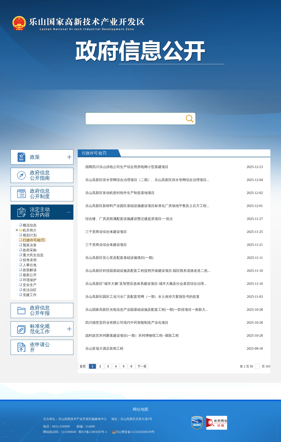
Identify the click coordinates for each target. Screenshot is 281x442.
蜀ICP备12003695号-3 (93, 432)
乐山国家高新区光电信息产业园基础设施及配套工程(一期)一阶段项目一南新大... (146, 309)
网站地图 (140, 409)
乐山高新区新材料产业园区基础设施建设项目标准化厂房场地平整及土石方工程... (147, 206)
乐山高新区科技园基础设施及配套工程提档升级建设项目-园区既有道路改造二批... (147, 270)
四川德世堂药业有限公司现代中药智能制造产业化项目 (126, 322)
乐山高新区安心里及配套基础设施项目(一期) (119, 257)
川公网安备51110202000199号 (133, 432)
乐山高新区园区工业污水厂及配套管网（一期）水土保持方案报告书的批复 (142, 296)
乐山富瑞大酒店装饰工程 (104, 348)
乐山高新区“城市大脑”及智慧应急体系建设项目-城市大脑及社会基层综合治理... (146, 283)
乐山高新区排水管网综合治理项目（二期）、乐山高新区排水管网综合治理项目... (147, 180)
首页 (83, 366)
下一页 (142, 366)
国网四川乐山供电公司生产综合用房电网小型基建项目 (126, 167)
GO (268, 366)
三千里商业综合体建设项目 (106, 232)
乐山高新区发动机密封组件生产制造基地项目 (120, 193)
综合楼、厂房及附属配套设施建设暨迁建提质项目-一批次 (129, 219)
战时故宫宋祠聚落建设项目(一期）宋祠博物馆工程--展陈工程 (132, 335)
